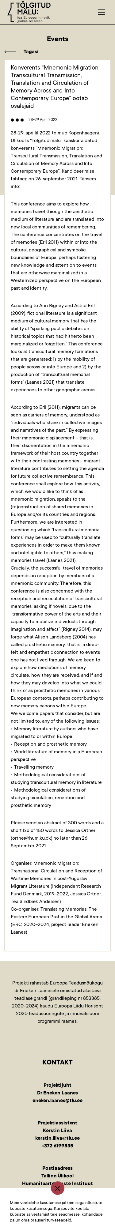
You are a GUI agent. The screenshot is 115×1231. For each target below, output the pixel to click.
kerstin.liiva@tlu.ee (57, 1138)
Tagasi (31, 52)
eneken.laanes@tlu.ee (57, 1101)
